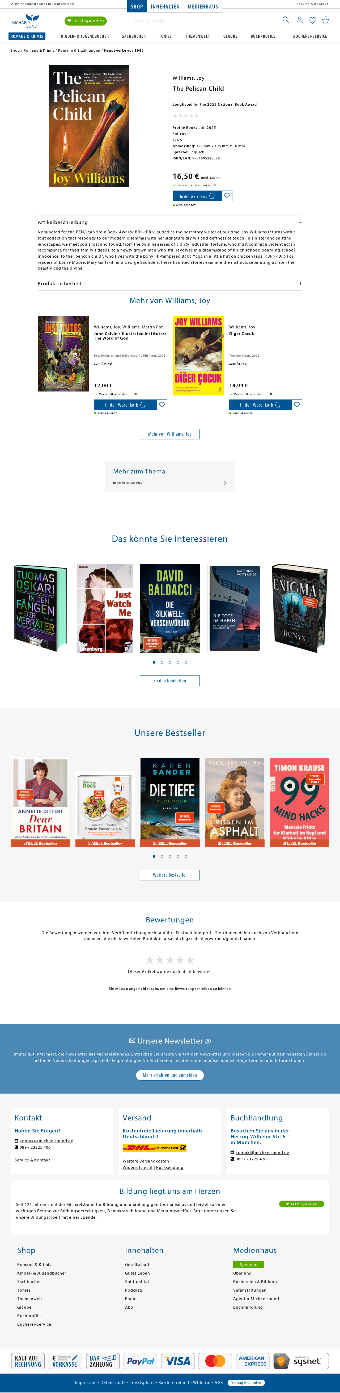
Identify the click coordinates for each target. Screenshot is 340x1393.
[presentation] (39, 336)
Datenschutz (113, 1382)
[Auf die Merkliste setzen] (227, 196)
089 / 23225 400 (35, 1147)
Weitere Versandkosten (146, 1161)
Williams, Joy (189, 78)
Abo (129, 1307)
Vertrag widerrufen (246, 1382)
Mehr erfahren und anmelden (170, 1075)
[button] (154, 662)
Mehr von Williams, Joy (170, 434)
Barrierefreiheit (174, 1382)
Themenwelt (197, 36)
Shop (137, 6)
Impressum (86, 1382)
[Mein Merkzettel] (312, 20)
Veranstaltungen (250, 1290)
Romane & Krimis (27, 36)
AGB (219, 1382)
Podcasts (134, 1290)
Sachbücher (134, 36)
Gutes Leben (137, 1273)
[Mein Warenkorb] (325, 20)
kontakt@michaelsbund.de (46, 1141)
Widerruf (202, 1382)
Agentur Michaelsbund (256, 1298)
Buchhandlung (248, 1307)
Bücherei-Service (310, 36)
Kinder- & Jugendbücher (85, 36)
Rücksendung (170, 1167)
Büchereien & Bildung (255, 1281)
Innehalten (165, 6)
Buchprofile (263, 36)
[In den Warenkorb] (197, 196)
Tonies (165, 36)
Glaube (230, 36)
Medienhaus (203, 6)
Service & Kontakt (312, 4)
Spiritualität (137, 1281)
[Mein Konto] (300, 20)
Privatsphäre (142, 1382)
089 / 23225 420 (251, 1159)
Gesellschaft (137, 1264)
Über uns (242, 1273)
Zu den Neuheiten (170, 681)
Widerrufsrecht (138, 1167)
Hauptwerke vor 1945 (127, 483)
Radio (131, 1298)
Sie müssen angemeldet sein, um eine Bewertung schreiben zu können (170, 989)
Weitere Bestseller (170, 875)
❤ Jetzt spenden (85, 21)
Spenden (249, 1264)
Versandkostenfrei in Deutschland (44, 4)
